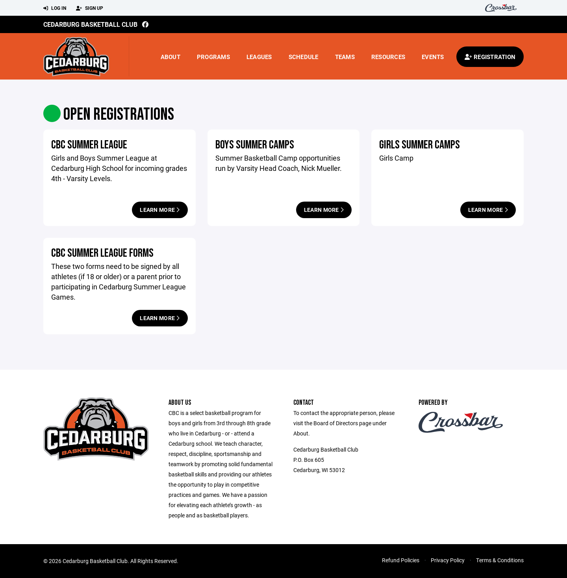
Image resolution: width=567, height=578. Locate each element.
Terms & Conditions (500, 560)
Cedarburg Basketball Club (90, 24)
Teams (345, 57)
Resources (388, 57)
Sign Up (89, 8)
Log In (54, 8)
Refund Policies (400, 560)
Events (433, 57)
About (170, 57)
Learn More (160, 209)
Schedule (304, 57)
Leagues (259, 57)
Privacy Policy (448, 560)
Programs (213, 57)
